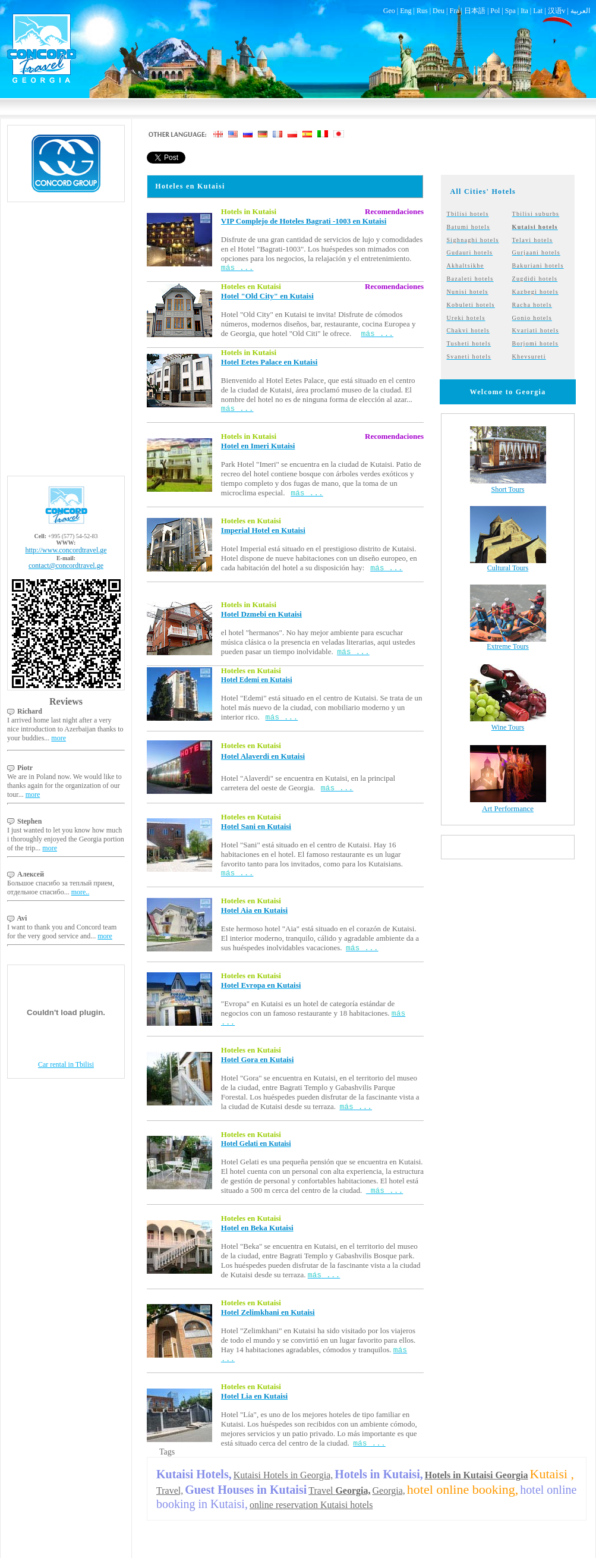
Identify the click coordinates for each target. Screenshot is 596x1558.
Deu (438, 11)
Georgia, (389, 1490)
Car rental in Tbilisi (66, 1064)
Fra (454, 11)
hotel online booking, (463, 1489)
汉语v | (559, 11)
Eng (405, 11)
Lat (538, 11)
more (58, 738)
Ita (524, 11)
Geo (389, 11)
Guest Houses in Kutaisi (246, 1489)
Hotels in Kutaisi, (378, 1474)
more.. (80, 892)
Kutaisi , (552, 1473)
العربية (580, 11)
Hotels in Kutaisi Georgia (476, 1475)
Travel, (169, 1490)
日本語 (474, 11)
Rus (422, 11)
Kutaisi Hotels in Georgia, (283, 1475)
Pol (495, 11)
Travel (339, 1490)
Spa (510, 11)
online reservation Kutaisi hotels (311, 1505)
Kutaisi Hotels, (194, 1474)
